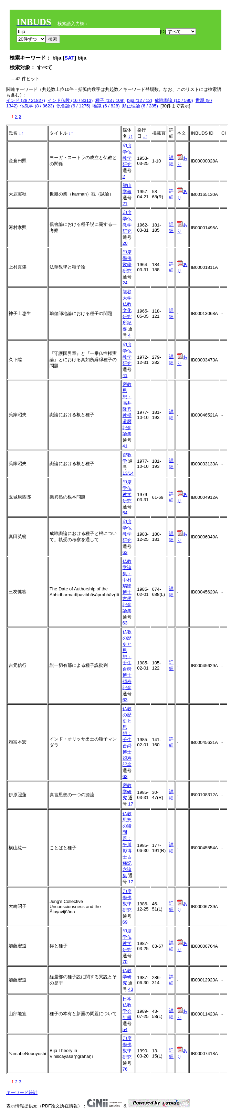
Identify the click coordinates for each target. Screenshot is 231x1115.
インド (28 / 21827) (25, 100)
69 (125, 922)
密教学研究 (127, 791)
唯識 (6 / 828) (106, 105)
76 (125, 1069)
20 (125, 243)
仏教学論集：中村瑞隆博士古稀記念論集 (127, 586)
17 (130, 804)
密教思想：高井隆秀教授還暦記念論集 (127, 409)
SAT (69, 58)
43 (130, 989)
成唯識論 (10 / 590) (174, 100)
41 (125, 375)
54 (125, 512)
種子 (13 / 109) (110, 100)
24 (125, 282)
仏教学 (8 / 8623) (37, 105)
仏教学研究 (127, 977)
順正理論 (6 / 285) (140, 105)
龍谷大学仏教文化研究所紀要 (127, 310)
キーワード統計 (22, 1092)
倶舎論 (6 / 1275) (73, 105)
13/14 (128, 473)
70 (125, 961)
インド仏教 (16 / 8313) (70, 100)
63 (125, 552)
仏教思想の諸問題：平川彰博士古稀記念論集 (127, 844)
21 (125, 203)
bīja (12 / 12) (139, 100)
